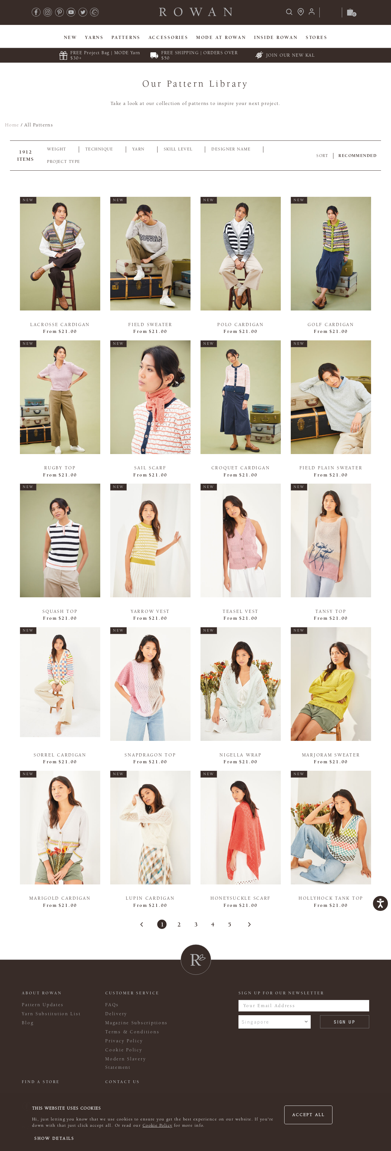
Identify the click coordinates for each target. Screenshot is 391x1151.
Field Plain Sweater (331, 468)
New (70, 37)
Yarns (94, 37)
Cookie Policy (157, 1125)
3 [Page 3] (195, 924)
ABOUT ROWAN (42, 993)
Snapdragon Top (150, 755)
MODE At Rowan (221, 37)
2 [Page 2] (178, 924)
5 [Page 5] (229, 924)
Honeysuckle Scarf (240, 898)
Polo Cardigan (240, 324)
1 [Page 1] (162, 924)
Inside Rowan (276, 37)
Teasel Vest (241, 611)
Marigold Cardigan (60, 898)
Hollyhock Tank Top (331, 898)
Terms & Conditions (132, 1032)
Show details (54, 1138)
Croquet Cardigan (240, 468)
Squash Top (60, 611)
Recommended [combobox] (357, 155)
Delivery (116, 1013)
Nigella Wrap (240, 755)
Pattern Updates (43, 1004)
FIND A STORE (41, 1082)
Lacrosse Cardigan (60, 324)
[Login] (311, 14)
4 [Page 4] (212, 924)
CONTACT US (122, 1082)
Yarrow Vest (150, 611)
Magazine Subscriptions (136, 1022)
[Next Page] (246, 924)
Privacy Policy (124, 1041)
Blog (28, 1022)
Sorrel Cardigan (60, 755)
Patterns (125, 37)
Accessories (168, 37)
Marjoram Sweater (331, 755)
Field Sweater (150, 324)
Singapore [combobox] (256, 1022)
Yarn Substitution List (51, 1013)
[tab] (60, 149)
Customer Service (132, 993)
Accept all (308, 1114)
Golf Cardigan (331, 324)
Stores (316, 37)
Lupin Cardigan (150, 898)
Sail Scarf (150, 468)
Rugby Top (60, 468)
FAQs (112, 1004)
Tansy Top (330, 611)
